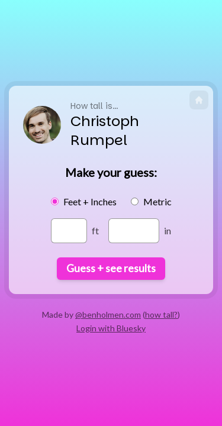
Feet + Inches (90, 201)
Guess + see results (111, 268)
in (167, 230)
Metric (157, 201)
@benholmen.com (108, 314)
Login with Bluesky (111, 328)
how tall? (161, 314)
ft (95, 230)
